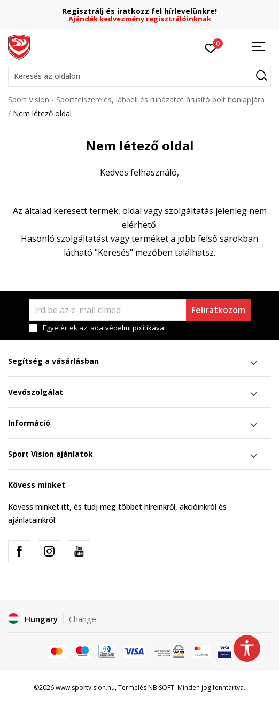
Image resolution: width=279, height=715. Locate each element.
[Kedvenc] (211, 47)
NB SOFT (161, 687)
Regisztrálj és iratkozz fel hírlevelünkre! (139, 11)
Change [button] (82, 619)
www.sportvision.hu (85, 687)
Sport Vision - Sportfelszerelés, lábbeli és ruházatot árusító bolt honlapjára (136, 99)
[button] (139, 76)
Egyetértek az (104, 327)
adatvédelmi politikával (128, 327)
